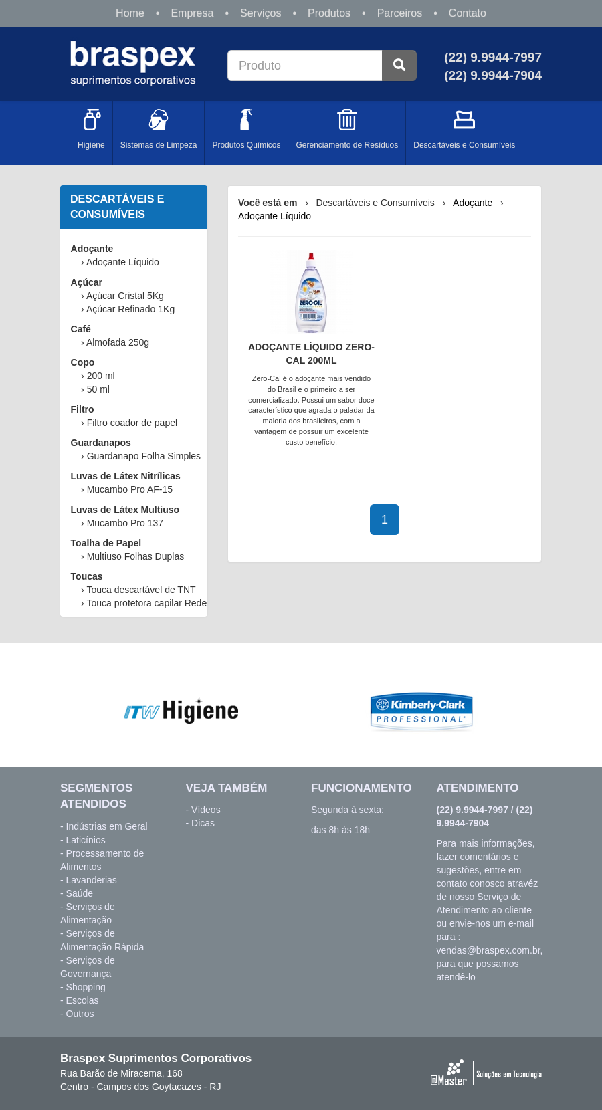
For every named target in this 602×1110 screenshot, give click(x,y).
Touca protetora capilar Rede (146, 603)
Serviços (260, 13)
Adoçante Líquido (122, 262)
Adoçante (92, 248)
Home (130, 13)
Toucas (87, 576)
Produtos (329, 13)
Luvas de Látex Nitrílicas (126, 476)
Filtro (82, 409)
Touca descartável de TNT (140, 589)
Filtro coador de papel (132, 422)
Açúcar (86, 282)
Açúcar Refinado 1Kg (130, 309)
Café (81, 329)
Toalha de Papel (106, 543)
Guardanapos (101, 442)
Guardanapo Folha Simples (144, 456)
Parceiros (400, 13)
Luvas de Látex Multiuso (125, 509)
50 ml (98, 389)
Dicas (203, 823)
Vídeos (206, 809)
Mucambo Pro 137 (125, 523)
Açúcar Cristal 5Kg (125, 295)
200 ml (101, 375)
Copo (83, 362)
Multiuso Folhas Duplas (136, 556)
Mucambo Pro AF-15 (130, 489)
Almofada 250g (117, 342)
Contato (467, 13)
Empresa (192, 13)
